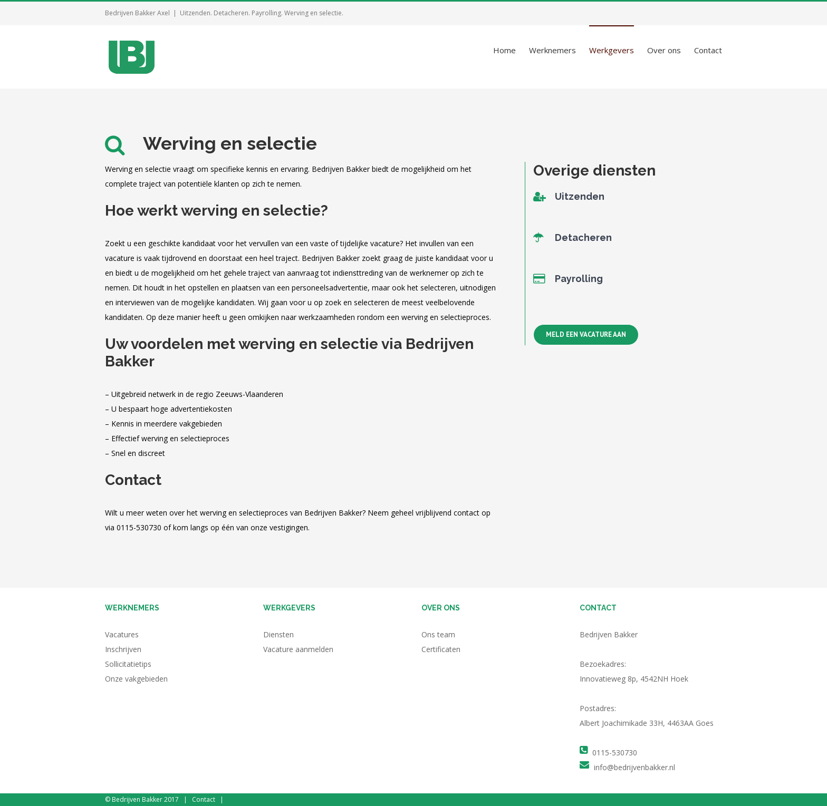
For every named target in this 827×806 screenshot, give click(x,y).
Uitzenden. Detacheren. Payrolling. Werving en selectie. (261, 12)
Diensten (278, 634)
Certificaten (440, 649)
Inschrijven (123, 649)
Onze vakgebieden (136, 679)
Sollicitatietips (128, 664)
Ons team (438, 634)
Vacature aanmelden (298, 649)
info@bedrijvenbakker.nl (634, 767)
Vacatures (122, 634)
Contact (203, 799)
